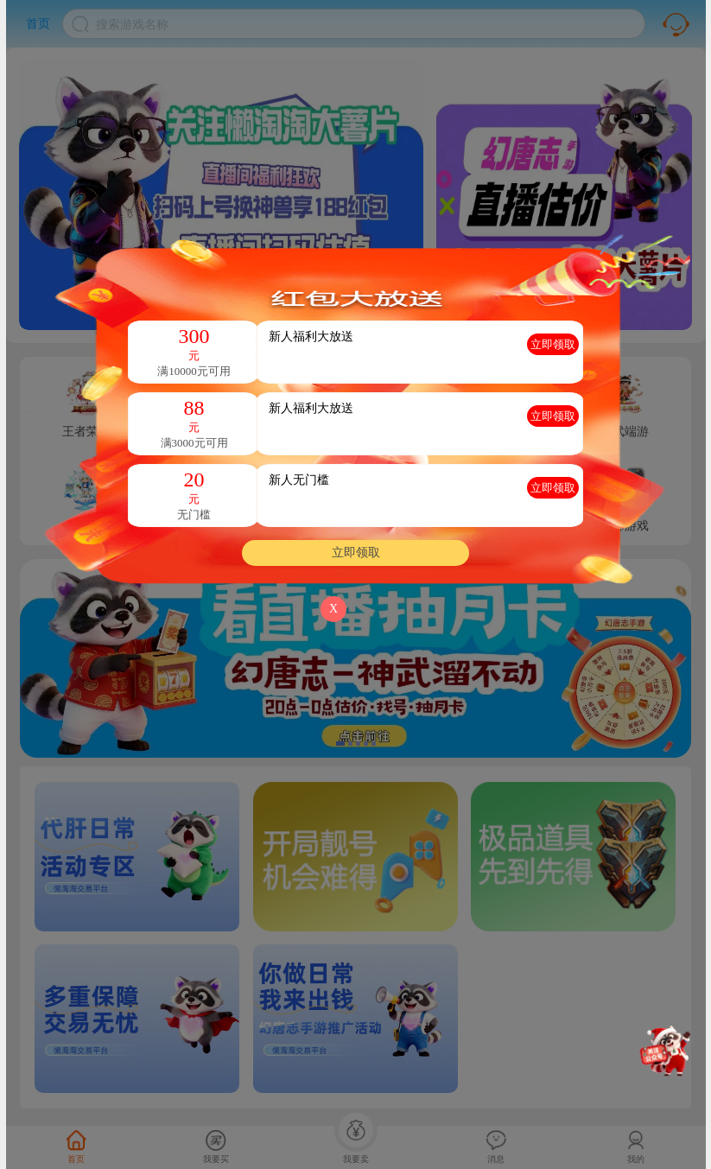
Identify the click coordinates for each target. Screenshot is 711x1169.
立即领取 (356, 552)
